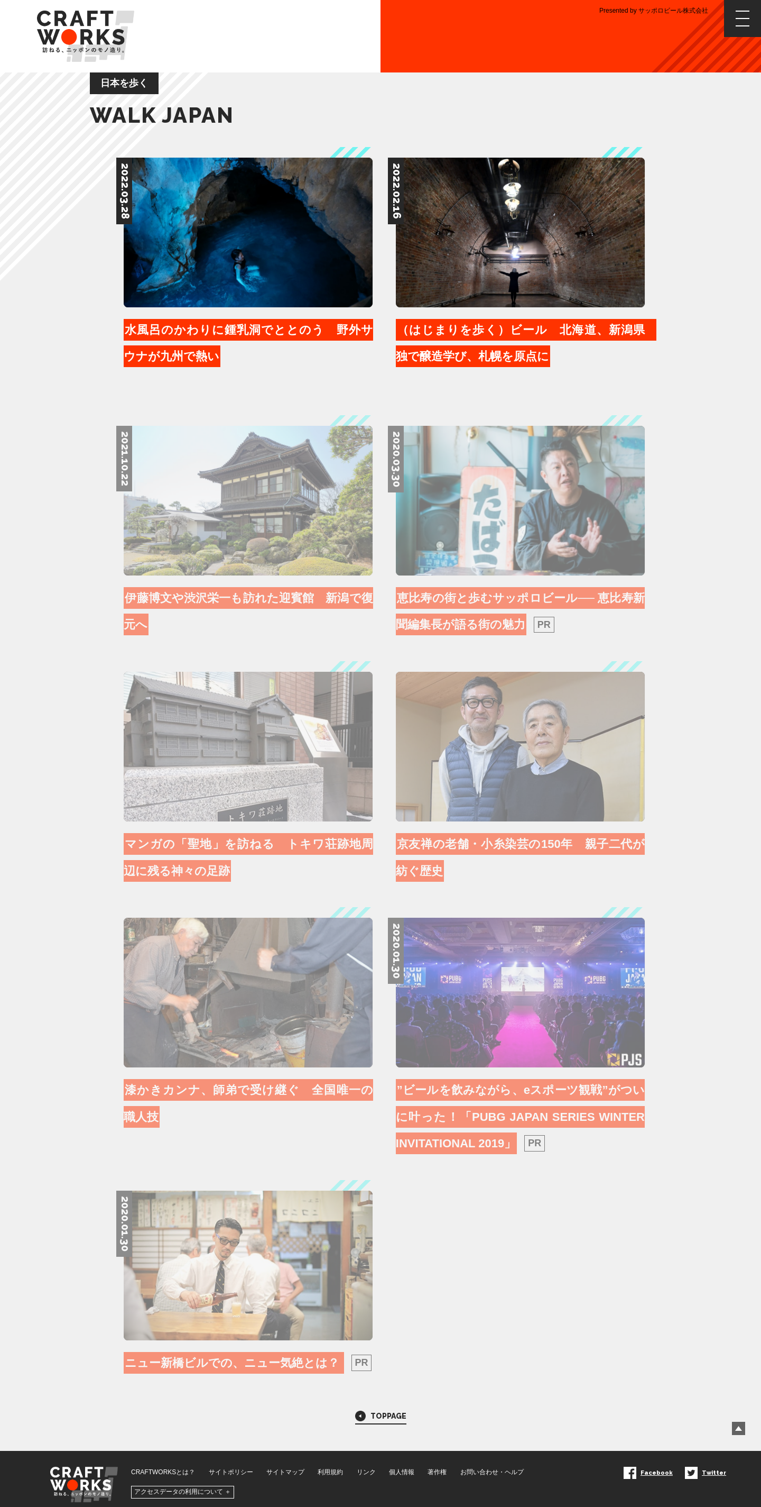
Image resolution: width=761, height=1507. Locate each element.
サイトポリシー (231, 1461)
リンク (366, 1461)
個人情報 (401, 1461)
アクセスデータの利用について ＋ (182, 1481)
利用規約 (330, 1461)
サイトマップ (285, 1461)
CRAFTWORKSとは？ (163, 1461)
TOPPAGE (380, 1404)
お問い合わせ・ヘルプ (492, 1461)
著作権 (437, 1461)
